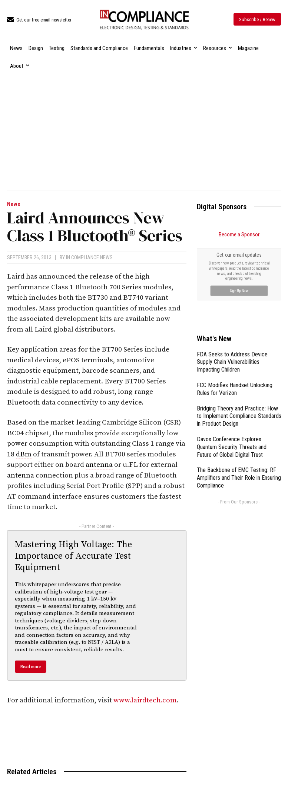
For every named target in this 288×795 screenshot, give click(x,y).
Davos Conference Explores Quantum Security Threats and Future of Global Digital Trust (232, 447)
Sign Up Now (238, 290)
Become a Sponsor (239, 234)
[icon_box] (39, 20)
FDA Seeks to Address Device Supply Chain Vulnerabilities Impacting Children (232, 362)
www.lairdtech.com (145, 700)
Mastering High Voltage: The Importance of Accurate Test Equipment (73, 556)
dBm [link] (24, 454)
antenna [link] (99, 464)
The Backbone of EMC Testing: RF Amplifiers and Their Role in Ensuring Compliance (239, 477)
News (13, 204)
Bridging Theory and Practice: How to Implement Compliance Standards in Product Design (239, 416)
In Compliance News (89, 257)
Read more (30, 666)
